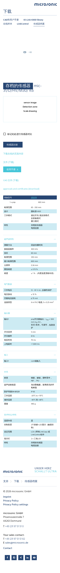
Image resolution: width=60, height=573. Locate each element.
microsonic (12, 473)
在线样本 (7, 24)
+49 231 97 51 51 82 (15, 539)
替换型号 (8, 197)
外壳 (6, 372)
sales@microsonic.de (16, 543)
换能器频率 (9, 249)
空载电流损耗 (10, 298)
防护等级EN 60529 (12, 391)
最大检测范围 (10, 261)
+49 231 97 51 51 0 (14, 526)
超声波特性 (9, 239)
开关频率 (8, 336)
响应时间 (8, 340)
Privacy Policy (11, 501)
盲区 (6, 253)
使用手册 (11, 169)
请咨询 (34, 197)
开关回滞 (8, 332)
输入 (6, 355)
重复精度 (8, 269)
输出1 (6, 319)
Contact (7, 548)
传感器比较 (12, 145)
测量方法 (8, 245)
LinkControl (23, 24)
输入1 (6, 361)
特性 (6, 225)
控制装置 (8, 424)
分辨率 (7, 265)
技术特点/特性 (10, 414)
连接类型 (8, 302)
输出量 (7, 313)
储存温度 (8, 400)
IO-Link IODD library (33, 20)
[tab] (30, 239)
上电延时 (8, 344)
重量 (6, 404)
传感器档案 (39, 24)
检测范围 (8, 207)
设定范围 (8, 431)
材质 (6, 378)
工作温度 (8, 395)
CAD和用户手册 (11, 20)
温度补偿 (8, 420)
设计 (6, 211)
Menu (4, 4)
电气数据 (8, 284)
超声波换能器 (10, 384)
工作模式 (8, 215)
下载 (16, 481)
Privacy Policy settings (15, 505)
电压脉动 (8, 294)
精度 (6, 273)
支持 (5, 481)
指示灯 (7, 438)
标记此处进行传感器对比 (19, 134)
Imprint (7, 497)
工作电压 (8, 290)
